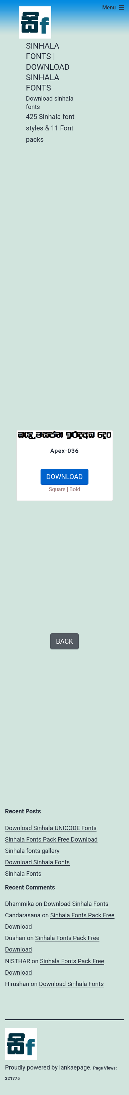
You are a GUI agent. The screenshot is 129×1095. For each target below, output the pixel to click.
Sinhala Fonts (23, 873)
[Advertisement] (64, 218)
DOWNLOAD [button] (64, 477)
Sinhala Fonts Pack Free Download (51, 839)
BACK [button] (64, 641)
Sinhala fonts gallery (32, 850)
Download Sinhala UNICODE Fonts (50, 827)
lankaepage (74, 1067)
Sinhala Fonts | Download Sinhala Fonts (48, 67)
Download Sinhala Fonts (37, 862)
